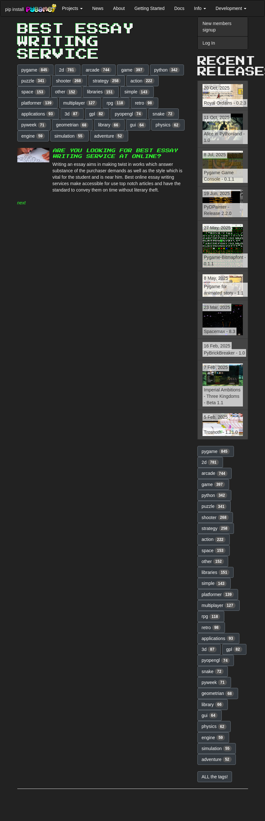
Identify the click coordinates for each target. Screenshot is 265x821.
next (21, 202)
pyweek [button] (34, 125)
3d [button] (72, 114)
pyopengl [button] (129, 114)
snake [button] (164, 114)
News (98, 8)
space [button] (33, 92)
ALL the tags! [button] (215, 776)
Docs (179, 8)
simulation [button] (69, 136)
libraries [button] (101, 92)
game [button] (133, 70)
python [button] (167, 70)
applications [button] (38, 114)
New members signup (217, 26)
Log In (209, 43)
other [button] (66, 92)
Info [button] (200, 8)
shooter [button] (69, 81)
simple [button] (136, 92)
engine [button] (33, 136)
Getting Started (149, 8)
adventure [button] (109, 136)
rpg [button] (116, 103)
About (119, 8)
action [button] (142, 81)
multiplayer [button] (80, 103)
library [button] (109, 125)
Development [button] (231, 8)
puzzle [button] (33, 81)
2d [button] (67, 70)
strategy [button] (107, 81)
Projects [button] (72, 8)
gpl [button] (97, 114)
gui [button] (138, 125)
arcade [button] (99, 70)
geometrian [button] (72, 125)
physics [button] (167, 125)
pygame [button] (35, 70)
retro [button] (144, 103)
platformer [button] (37, 103)
